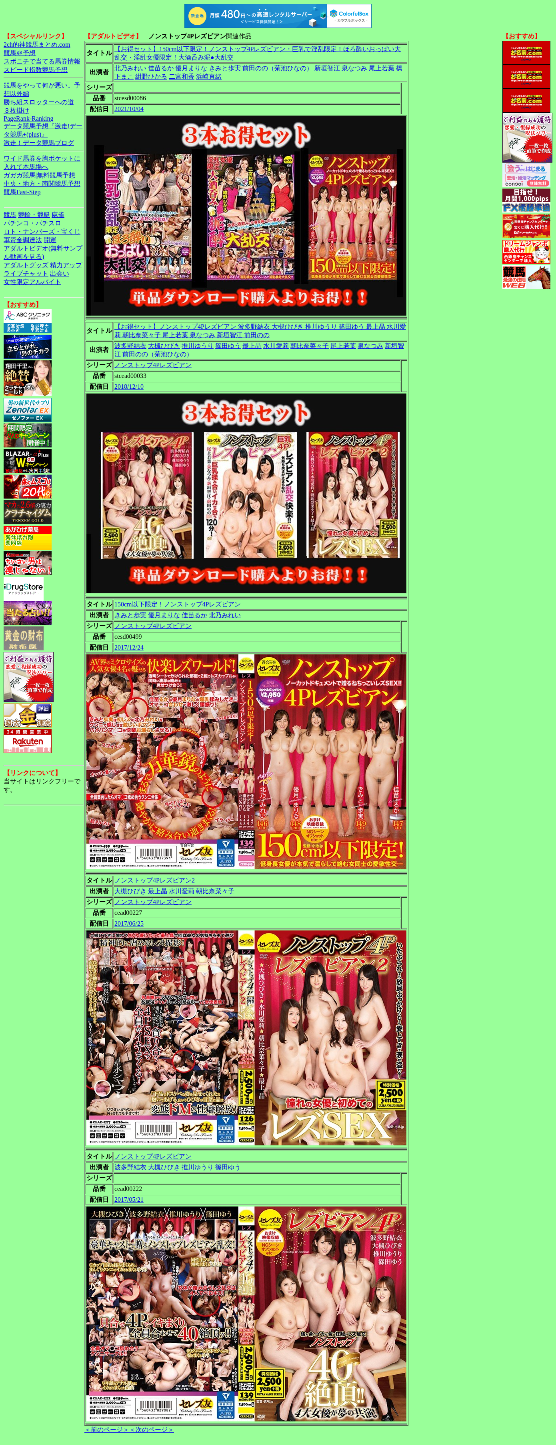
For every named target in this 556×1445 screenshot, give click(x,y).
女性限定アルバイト (32, 281)
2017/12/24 (129, 647)
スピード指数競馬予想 (36, 69)
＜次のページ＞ (151, 1429)
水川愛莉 (276, 345)
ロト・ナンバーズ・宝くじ (42, 231)
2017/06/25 (129, 923)
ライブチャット (26, 273)
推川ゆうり (198, 345)
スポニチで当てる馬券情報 (42, 61)
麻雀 (58, 214)
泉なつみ (354, 68)
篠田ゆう (228, 345)
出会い (59, 273)
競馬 (10, 214)
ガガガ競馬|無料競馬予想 (39, 175)
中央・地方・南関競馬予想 (42, 183)
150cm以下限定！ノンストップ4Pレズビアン (177, 604)
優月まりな (191, 68)
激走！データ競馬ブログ (39, 142)
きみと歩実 (225, 68)
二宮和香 (181, 76)
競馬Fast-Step (22, 192)
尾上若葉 (381, 68)
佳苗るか (161, 68)
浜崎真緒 (209, 76)
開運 (50, 240)
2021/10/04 (129, 108)
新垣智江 (327, 68)
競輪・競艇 (34, 214)
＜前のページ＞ (106, 1429)
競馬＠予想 (20, 53)
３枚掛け (16, 110)
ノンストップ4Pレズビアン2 (154, 880)
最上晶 (252, 345)
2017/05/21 (129, 1199)
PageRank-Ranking (28, 118)
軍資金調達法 (23, 240)
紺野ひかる (151, 76)
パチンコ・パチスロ (32, 223)
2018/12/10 (129, 386)
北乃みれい (130, 68)
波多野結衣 (130, 345)
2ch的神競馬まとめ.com (37, 44)
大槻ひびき (164, 345)
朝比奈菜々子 (309, 345)
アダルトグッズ (26, 265)
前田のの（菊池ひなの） (277, 68)
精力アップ (66, 265)
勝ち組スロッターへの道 (39, 102)
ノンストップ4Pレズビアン (153, 365)
